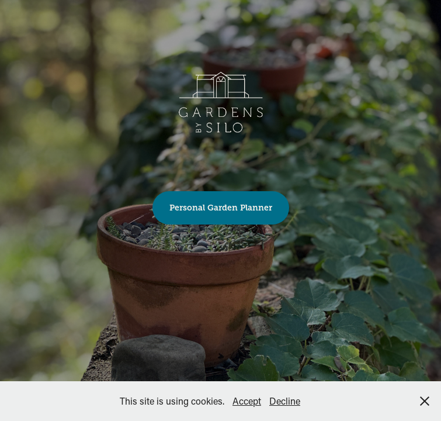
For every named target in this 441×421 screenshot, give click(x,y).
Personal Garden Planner (220, 207)
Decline (284, 401)
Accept (246, 401)
